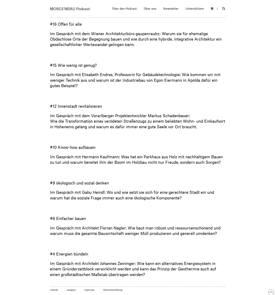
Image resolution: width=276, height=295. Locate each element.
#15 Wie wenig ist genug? (73, 65)
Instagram (71, 290)
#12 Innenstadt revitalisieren (76, 106)
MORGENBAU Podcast (70, 9)
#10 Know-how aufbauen (72, 147)
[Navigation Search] (222, 9)
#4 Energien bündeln (69, 253)
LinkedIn (54, 290)
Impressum (89, 290)
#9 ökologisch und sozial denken (79, 182)
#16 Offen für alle (66, 24)
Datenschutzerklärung (113, 290)
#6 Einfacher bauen (68, 218)
